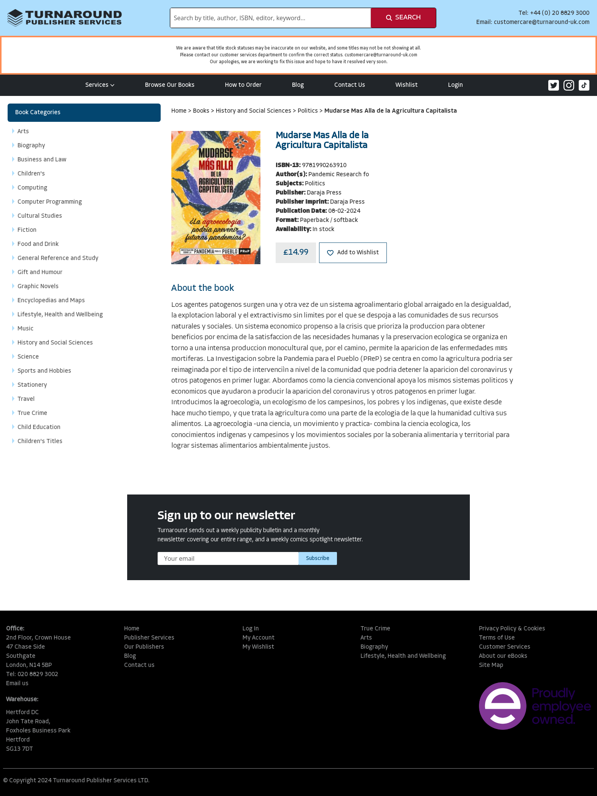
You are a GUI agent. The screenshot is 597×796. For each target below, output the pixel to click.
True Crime (375, 629)
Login (455, 85)
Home (179, 111)
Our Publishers (144, 647)
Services (100, 85)
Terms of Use (497, 638)
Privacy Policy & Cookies (512, 629)
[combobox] (270, 18)
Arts (366, 638)
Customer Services (504, 647)
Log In (251, 629)
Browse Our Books (170, 85)
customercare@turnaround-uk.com (541, 22)
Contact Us (349, 85)
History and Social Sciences (254, 111)
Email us (17, 684)
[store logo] (65, 18)
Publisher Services (149, 638)
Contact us (139, 665)
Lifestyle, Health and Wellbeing (403, 656)
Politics (308, 111)
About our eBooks (503, 656)
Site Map (491, 665)
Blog (298, 85)
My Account (259, 638)
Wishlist (407, 85)
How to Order (243, 85)
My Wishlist (258, 647)
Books (202, 111)
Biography (374, 647)
